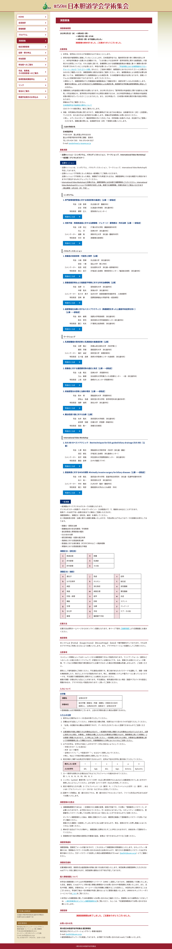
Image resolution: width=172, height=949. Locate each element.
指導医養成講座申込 (27, 79)
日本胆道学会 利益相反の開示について (77, 105)
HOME (21, 16)
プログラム (23, 34)
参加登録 (22, 58)
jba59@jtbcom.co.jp (28, 935)
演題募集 (22, 40)
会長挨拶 (22, 22)
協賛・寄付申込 (25, 52)
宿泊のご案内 (24, 91)
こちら (74, 893)
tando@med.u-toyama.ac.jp (80, 143)
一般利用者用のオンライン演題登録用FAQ (81, 901)
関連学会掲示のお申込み (28, 97)
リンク (21, 85)
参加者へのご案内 (26, 64)
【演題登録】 (125, 628)
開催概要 (22, 28)
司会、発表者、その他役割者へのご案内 (28, 71)
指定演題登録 (24, 46)
